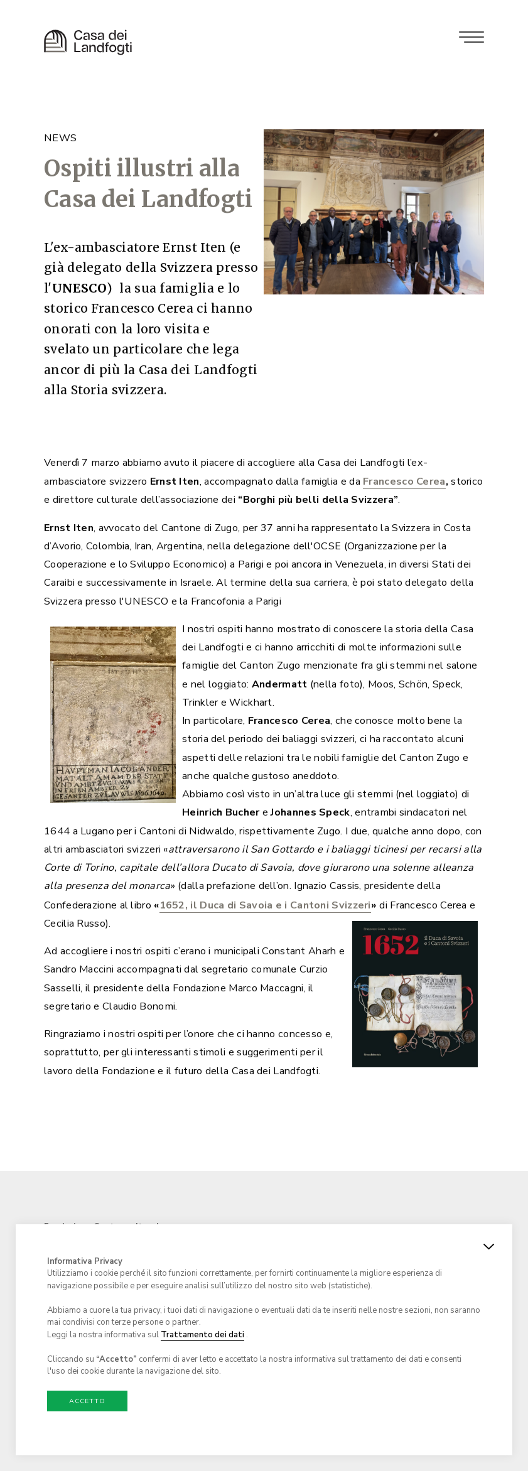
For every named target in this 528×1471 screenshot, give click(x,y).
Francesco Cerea (404, 490)
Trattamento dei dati (202, 1334)
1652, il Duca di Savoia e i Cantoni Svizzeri (265, 913)
